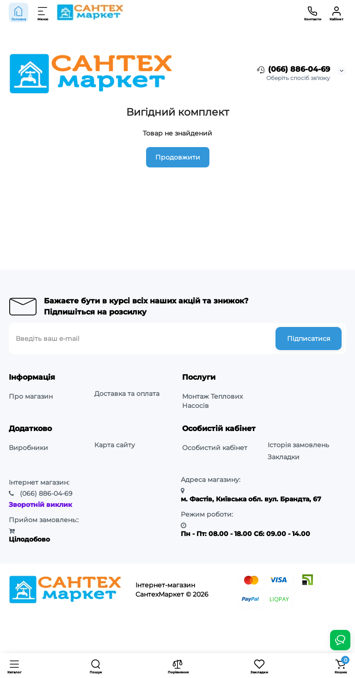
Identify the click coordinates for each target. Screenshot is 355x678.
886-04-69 (46, 493)
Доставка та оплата (126, 393)
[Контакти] (312, 12)
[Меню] (43, 12)
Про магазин (31, 396)
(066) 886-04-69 (293, 70)
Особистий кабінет (214, 448)
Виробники (28, 448)
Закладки (284, 457)
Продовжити (177, 157)
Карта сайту (114, 445)
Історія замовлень (298, 445)
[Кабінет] (336, 12)
